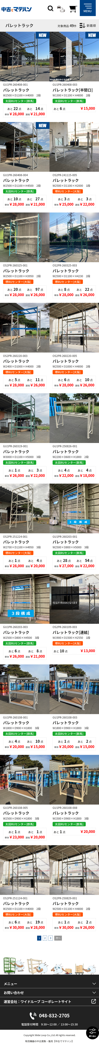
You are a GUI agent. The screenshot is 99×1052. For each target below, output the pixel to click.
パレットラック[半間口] (73, 90)
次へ (58, 938)
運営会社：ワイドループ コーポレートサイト (37, 1001)
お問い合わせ (14, 992)
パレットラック (16, 90)
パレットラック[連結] (71, 632)
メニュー (10, 983)
